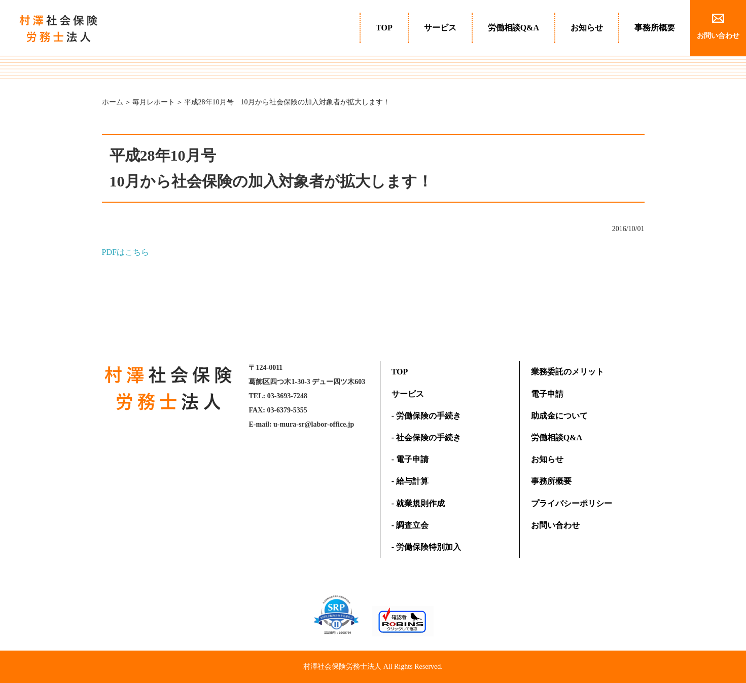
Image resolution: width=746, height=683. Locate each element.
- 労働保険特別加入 (426, 547)
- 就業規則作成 (418, 503)
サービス (440, 27)
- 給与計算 (410, 481)
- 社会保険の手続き (426, 437)
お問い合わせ (555, 525)
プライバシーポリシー (571, 503)
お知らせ (587, 27)
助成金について (559, 415)
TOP (384, 27)
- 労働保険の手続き (426, 415)
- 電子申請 (410, 459)
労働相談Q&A (513, 27)
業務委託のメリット (567, 371)
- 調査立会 (410, 525)
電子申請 (547, 394)
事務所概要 (654, 27)
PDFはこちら (125, 252)
